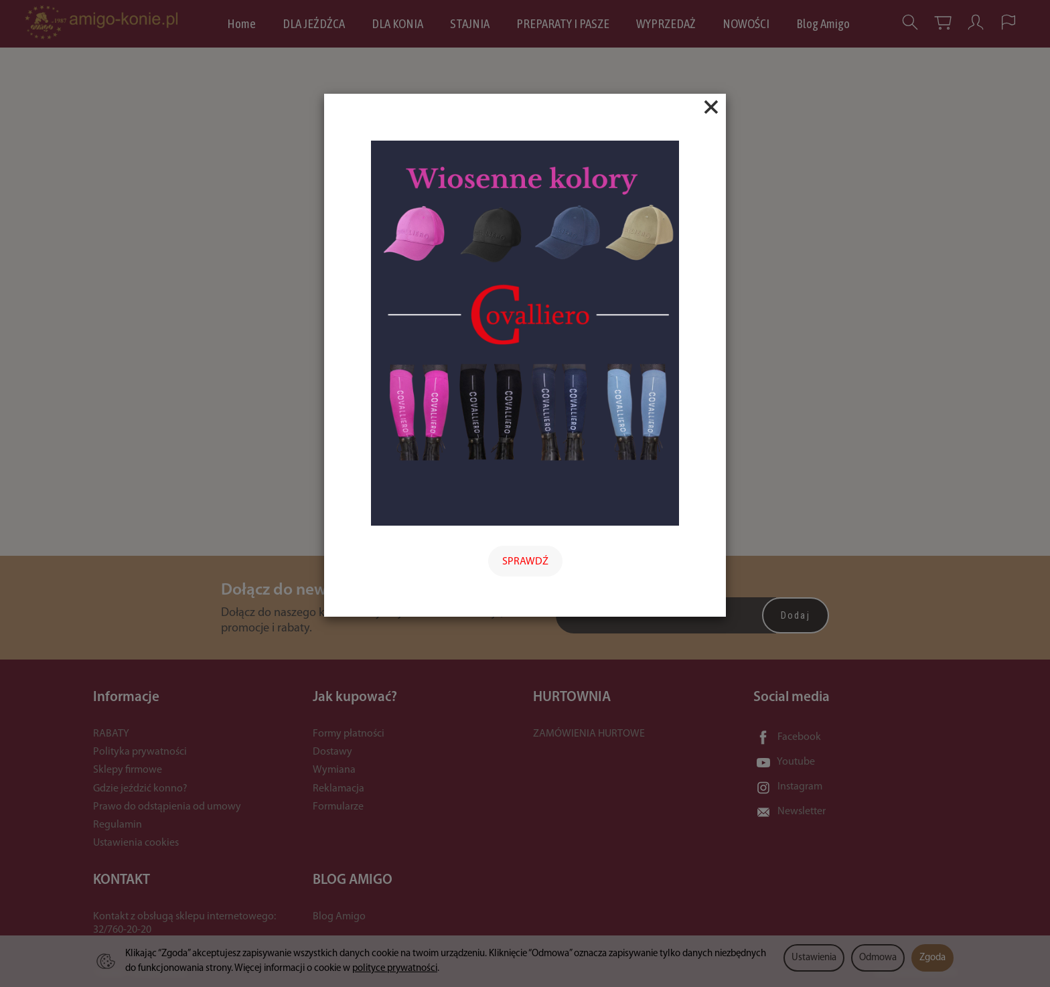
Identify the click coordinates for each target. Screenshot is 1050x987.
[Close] (711, 107)
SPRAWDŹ (525, 561)
